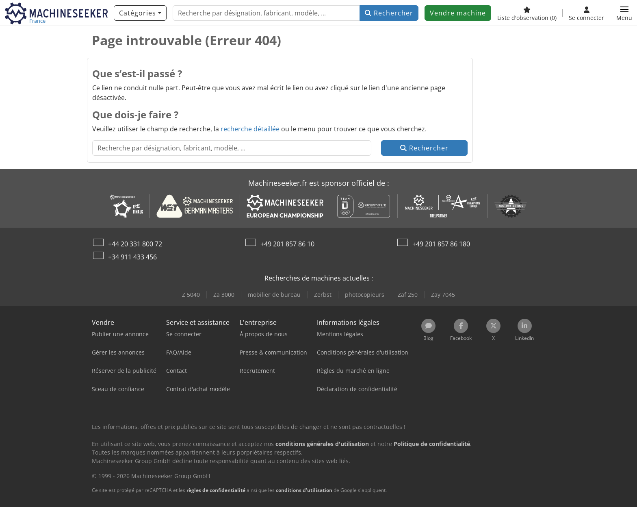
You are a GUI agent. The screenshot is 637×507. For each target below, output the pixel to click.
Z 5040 (191, 294)
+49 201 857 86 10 (287, 243)
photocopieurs (364, 294)
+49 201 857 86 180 (441, 243)
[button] (624, 13)
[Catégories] (140, 13)
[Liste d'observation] (527, 13)
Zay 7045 (443, 294)
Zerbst (323, 294)
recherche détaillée (250, 128)
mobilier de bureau (274, 294)
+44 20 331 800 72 (135, 243)
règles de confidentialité (215, 490)
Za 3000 (223, 294)
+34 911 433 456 (132, 256)
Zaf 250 (408, 294)
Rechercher (389, 13)
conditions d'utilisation (304, 490)
